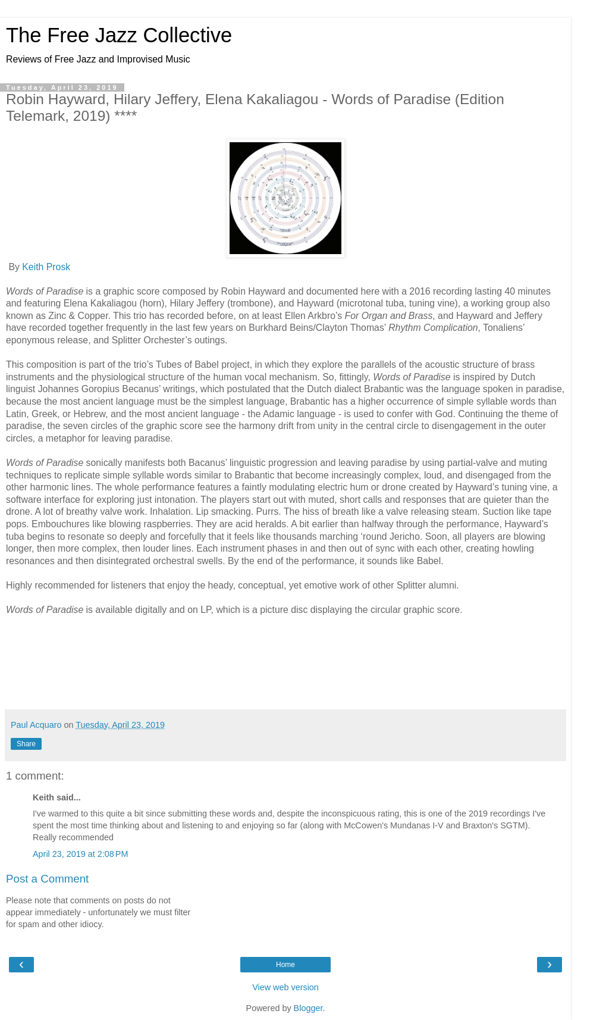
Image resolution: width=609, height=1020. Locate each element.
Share (26, 744)
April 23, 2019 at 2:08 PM (80, 854)
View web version (285, 987)
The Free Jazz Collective (119, 35)
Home (285, 964)
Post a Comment (47, 878)
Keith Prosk (46, 267)
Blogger (308, 1008)
